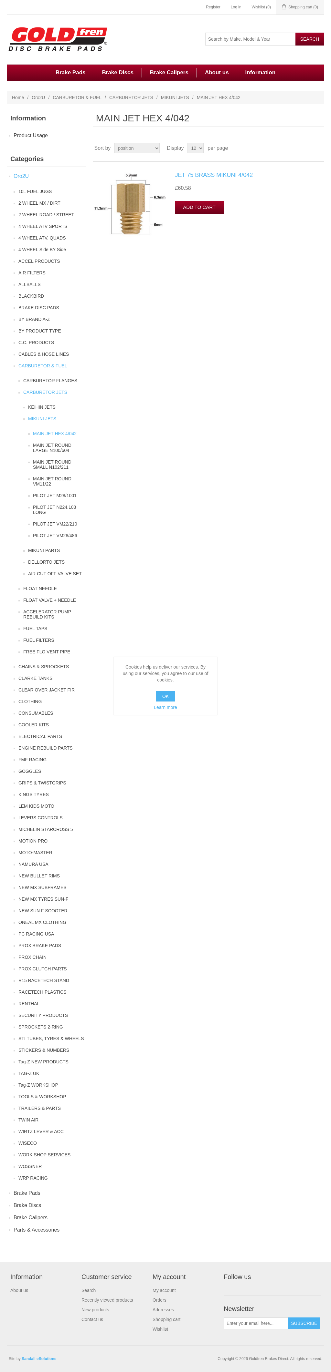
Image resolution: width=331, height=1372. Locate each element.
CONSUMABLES (35, 713)
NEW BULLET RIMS (39, 875)
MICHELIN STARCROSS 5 (45, 829)
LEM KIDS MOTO (36, 806)
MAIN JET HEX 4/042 (55, 433)
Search (88, 1290)
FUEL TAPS (35, 628)
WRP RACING (33, 1178)
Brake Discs (117, 72)
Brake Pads (71, 72)
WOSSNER (30, 1166)
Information (260, 72)
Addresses (163, 1309)
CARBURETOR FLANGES (50, 380)
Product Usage (31, 135)
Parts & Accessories (36, 1230)
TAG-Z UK (28, 1073)
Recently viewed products (107, 1300)
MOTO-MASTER (35, 852)
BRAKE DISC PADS (38, 307)
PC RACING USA (36, 934)
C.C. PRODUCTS (36, 342)
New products (95, 1309)
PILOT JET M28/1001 (55, 495)
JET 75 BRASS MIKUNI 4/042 (214, 175)
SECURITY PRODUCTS (43, 1015)
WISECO (27, 1143)
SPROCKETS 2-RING (40, 1026)
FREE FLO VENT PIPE (46, 651)
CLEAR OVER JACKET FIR (46, 689)
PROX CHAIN (32, 957)
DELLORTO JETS (46, 562)
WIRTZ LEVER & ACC (41, 1131)
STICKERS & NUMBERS (43, 1050)
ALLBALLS (29, 284)
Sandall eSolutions (39, 1359)
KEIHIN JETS (42, 407)
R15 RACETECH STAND (43, 980)
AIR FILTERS (32, 272)
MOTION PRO (33, 841)
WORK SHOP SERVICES (44, 1154)
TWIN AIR (28, 1119)
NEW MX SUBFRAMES (42, 887)
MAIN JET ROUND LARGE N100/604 (52, 448)
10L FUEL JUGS (35, 191)
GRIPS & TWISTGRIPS (42, 782)
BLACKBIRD (31, 296)
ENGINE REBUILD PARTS (45, 748)
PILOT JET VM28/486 (55, 535)
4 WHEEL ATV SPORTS (42, 226)
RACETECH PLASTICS (42, 992)
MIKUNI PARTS (44, 550)
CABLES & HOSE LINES (43, 354)
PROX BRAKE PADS (39, 945)
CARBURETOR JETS (131, 97)
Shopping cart (166, 1319)
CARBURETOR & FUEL (77, 97)
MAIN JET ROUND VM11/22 (52, 481)
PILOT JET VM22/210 (55, 524)
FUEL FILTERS (38, 640)
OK (165, 696)
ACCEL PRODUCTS (39, 261)
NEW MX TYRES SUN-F (43, 899)
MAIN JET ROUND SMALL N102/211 (52, 464)
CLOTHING (30, 701)
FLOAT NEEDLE (40, 588)
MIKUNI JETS (175, 97)
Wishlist (160, 1329)
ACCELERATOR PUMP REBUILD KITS (47, 614)
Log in (236, 7)
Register (213, 7)
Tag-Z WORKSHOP (38, 1085)
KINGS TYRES (33, 794)
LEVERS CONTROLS (40, 817)
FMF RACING (32, 759)
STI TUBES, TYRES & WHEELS (51, 1038)
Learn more (165, 707)
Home (18, 97)
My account (164, 1290)
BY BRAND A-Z (34, 319)
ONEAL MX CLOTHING (42, 922)
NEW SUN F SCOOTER (43, 910)
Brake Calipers (169, 72)
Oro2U (38, 97)
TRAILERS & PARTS (39, 1108)
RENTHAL (28, 1003)
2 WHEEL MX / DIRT (39, 203)
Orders (159, 1300)
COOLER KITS (33, 724)
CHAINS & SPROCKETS (43, 666)
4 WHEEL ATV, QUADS (42, 238)
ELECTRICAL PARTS (40, 736)
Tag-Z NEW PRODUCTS (43, 1061)
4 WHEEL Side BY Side (42, 249)
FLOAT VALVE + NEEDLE (49, 600)
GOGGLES (29, 771)
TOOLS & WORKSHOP (42, 1096)
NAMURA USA (33, 864)
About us (217, 72)
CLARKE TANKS (35, 678)
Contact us (92, 1319)
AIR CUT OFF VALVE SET (55, 573)
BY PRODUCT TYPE (39, 330)
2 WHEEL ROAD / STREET (46, 214)
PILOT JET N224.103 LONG (54, 510)
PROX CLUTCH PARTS (42, 968)
